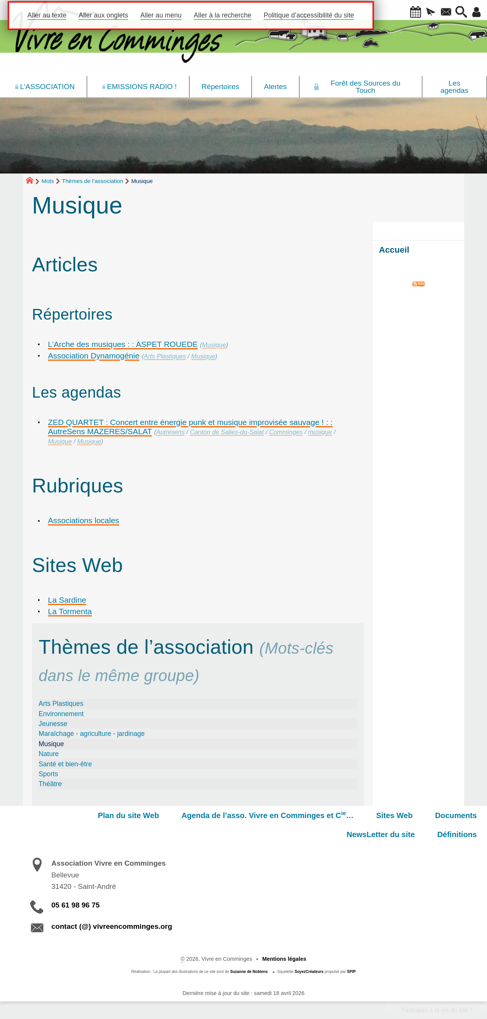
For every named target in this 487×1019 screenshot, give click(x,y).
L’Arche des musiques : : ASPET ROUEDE (123, 344)
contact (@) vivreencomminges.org (111, 926)
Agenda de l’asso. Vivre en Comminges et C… (194, 815)
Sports (48, 774)
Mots (47, 181)
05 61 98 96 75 (75, 905)
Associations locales (83, 520)
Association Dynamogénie (93, 355)
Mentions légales (284, 959)
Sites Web (316, 815)
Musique (214, 345)
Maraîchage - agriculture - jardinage (92, 733)
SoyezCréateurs (308, 972)
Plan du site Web (60, 815)
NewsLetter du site (445, 815)
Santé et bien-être (65, 764)
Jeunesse (53, 724)
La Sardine (67, 599)
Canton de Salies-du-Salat (227, 432)
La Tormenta (70, 611)
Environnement (61, 714)
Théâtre (50, 784)
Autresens (170, 432)
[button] (409, 12)
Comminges (286, 432)
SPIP (351, 972)
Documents (373, 815)
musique (320, 432)
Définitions (459, 834)
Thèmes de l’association (92, 181)
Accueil (394, 250)
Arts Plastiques (165, 356)
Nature (49, 754)
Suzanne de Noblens (249, 972)
